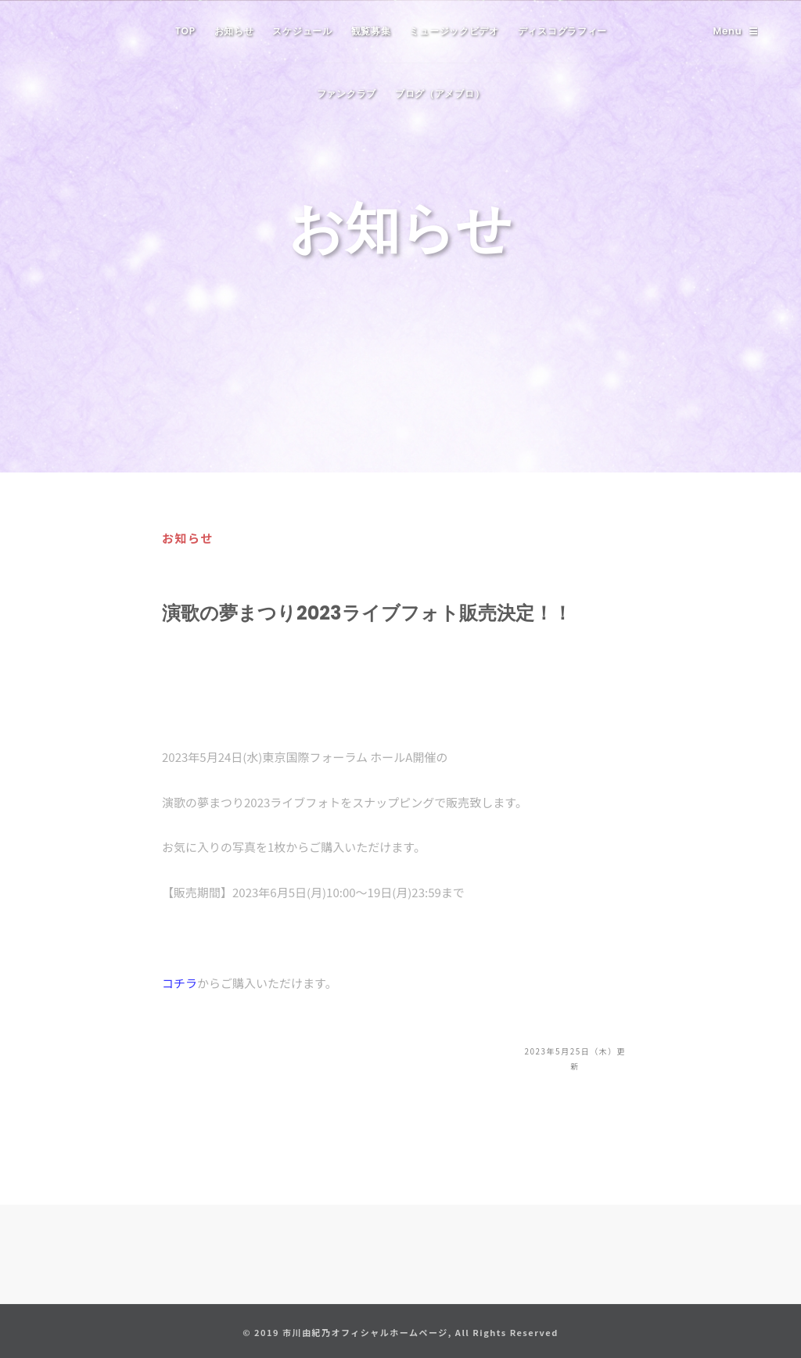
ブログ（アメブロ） (439, 93)
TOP (185, 31)
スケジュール (302, 31)
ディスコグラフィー (562, 31)
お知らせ (234, 31)
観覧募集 (371, 31)
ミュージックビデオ (453, 31)
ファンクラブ (346, 93)
